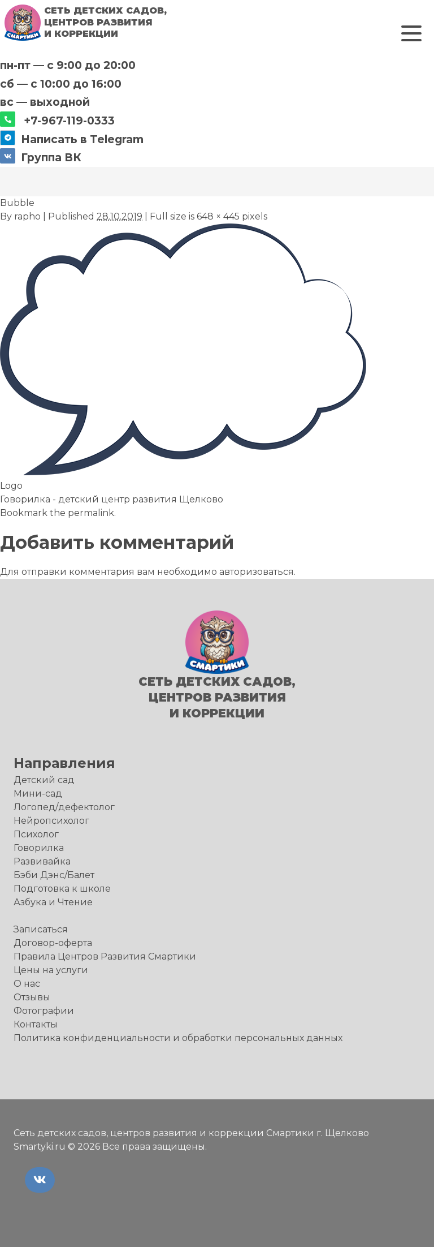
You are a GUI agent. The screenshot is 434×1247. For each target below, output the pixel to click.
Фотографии (44, 1010)
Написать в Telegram (82, 139)
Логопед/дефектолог (64, 807)
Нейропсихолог (51, 820)
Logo (11, 485)
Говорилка (39, 847)
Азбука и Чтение (53, 902)
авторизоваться (256, 571)
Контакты (36, 1024)
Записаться (41, 929)
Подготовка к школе (62, 888)
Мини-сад (38, 793)
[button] (411, 33)
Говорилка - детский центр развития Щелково (111, 499)
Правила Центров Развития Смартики (105, 956)
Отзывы (32, 997)
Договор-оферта (53, 943)
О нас (27, 983)
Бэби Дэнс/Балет (54, 875)
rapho (27, 216)
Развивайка (42, 861)
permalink (91, 513)
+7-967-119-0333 (69, 120)
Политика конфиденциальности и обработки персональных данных (178, 1038)
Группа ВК (51, 157)
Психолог (36, 834)
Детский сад (44, 780)
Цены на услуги (51, 970)
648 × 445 (218, 216)
